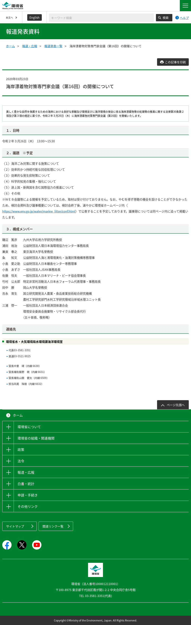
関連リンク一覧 (53, 526)
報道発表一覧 (53, 46)
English (34, 17)
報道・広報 (29, 46)
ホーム (10, 46)
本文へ (9, 17)
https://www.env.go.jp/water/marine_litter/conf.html (38, 211)
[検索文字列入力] (101, 17)
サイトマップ (15, 526)
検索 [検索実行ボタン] (166, 17)
